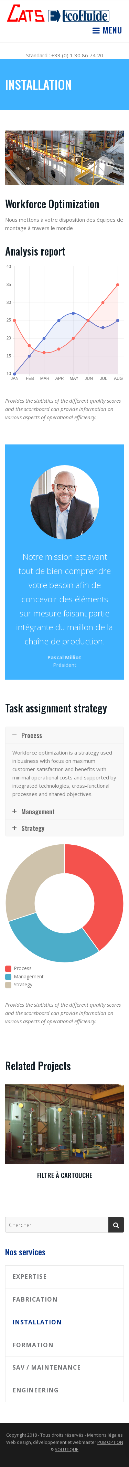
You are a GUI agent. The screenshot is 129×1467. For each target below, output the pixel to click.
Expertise (29, 1277)
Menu (111, 29)
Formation (33, 1345)
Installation (37, 1322)
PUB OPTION (110, 1442)
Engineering (35, 1390)
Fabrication (35, 1299)
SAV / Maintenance (46, 1367)
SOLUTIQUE (66, 1449)
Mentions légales (105, 1435)
